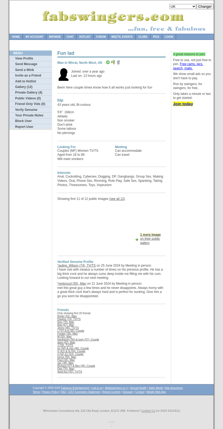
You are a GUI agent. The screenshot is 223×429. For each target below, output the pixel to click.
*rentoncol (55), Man (71, 283)
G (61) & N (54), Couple (71, 351)
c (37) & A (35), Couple (70, 330)
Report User (24, 127)
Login (169, 36)
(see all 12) (117, 199)
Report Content (111, 391)
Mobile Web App (156, 391)
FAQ (64, 391)
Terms (36, 391)
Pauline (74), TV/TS (69, 319)
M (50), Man (64, 336)
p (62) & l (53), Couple (70, 354)
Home (16, 36)
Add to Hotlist (25, 81)
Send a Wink (24, 70)
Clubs (142, 36)
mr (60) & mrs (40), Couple (73, 348)
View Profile (24, 58)
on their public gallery (150, 239)
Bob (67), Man (65, 324)
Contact (139, 391)
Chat (70, 36)
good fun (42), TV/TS (69, 371)
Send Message (26, 64)
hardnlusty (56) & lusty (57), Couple (78, 339)
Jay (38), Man (65, 362)
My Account (34, 36)
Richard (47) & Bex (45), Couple (76, 365)
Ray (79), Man (65, 322)
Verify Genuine (26, 110)
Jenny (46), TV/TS (68, 327)
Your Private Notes (29, 115)
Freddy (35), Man (67, 333)
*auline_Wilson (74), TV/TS (76, 265)
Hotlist (85, 36)
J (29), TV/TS (65, 345)
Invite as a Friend (28, 75)
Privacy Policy (50, 391)
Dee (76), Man (65, 368)
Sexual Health (138, 387)
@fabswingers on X (116, 387)
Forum (101, 36)
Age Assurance (174, 387)
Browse (55, 36)
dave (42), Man (66, 342)
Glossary (128, 391)
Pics (156, 36)
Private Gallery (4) (28, 92)
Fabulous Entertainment (75, 387)
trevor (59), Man (66, 357)
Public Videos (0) (28, 98)
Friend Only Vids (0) (30, 104)
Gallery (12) (23, 87)
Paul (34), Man (66, 360)
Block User (23, 121)
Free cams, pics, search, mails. (188, 66)
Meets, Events (122, 36)
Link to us (97, 387)
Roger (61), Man (67, 316)
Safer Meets (156, 387)
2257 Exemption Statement (84, 391)
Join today (183, 104)
